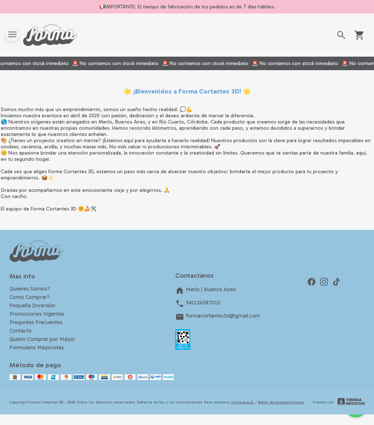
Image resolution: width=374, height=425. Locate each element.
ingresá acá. (243, 402)
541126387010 (198, 303)
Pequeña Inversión (32, 305)
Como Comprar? (29, 297)
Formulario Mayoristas (36, 347)
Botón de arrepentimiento (281, 402)
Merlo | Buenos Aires (205, 290)
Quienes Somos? (29, 288)
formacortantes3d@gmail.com (217, 316)
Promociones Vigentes (36, 314)
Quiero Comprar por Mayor (42, 339)
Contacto (20, 330)
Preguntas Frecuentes (35, 322)
